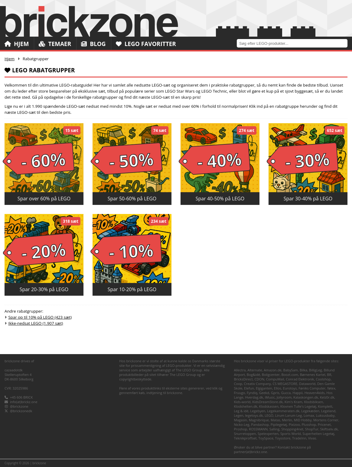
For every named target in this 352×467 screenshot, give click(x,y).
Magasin (240, 420)
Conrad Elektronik (300, 379)
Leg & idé (241, 411)
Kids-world (242, 402)
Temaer (55, 44)
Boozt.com (290, 374)
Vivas (312, 438)
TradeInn (299, 438)
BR (329, 374)
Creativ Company (257, 383)
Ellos (277, 388)
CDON (259, 379)
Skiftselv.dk (329, 429)
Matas (275, 420)
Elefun (249, 388)
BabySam (290, 370)
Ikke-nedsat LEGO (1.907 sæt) (35, 323)
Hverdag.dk (254, 397)
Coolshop (323, 379)
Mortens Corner (325, 420)
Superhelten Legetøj (318, 433)
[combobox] (294, 43)
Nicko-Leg (241, 424)
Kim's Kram (293, 402)
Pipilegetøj (279, 424)
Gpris (275, 392)
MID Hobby (302, 420)
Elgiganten (264, 388)
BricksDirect (243, 379)
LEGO (269, 415)
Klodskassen (269, 406)
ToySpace (265, 438)
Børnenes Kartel (312, 374)
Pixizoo (294, 424)
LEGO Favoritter (146, 44)
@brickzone (19, 406)
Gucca (286, 392)
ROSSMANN (258, 429)
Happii (297, 392)
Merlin (287, 420)
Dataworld (307, 383)
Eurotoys (290, 388)
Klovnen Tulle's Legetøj (298, 406)
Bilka (303, 370)
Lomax (309, 415)
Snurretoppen (245, 433)
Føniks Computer (311, 388)
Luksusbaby (325, 415)
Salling (274, 429)
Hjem (17, 44)
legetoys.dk (254, 415)
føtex (331, 388)
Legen (238, 415)
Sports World (290, 433)
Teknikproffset (245, 438)
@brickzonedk (21, 411)
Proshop (240, 429)
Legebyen (257, 411)
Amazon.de (273, 370)
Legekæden (310, 411)
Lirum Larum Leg (288, 415)
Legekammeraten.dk (283, 411)
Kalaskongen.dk (305, 397)
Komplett (325, 406)
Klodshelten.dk (245, 406)
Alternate (254, 370)
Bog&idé (253, 374)
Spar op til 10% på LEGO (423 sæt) (40, 317)
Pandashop (260, 424)
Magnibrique (259, 420)
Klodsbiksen (313, 402)
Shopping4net (292, 429)
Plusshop (308, 424)
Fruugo (239, 392)
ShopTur (311, 429)
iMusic (270, 397)
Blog (93, 44)
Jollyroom (284, 397)
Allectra (240, 370)
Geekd (264, 392)
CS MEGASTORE (284, 383)
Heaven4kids (315, 392)
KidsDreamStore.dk (267, 402)
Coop (238, 383)
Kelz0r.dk (327, 397)
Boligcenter (271, 374)
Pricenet (324, 424)
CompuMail (275, 379)
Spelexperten (268, 433)
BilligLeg (315, 370)
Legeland (328, 411)
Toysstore (283, 438)
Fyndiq (252, 392)
